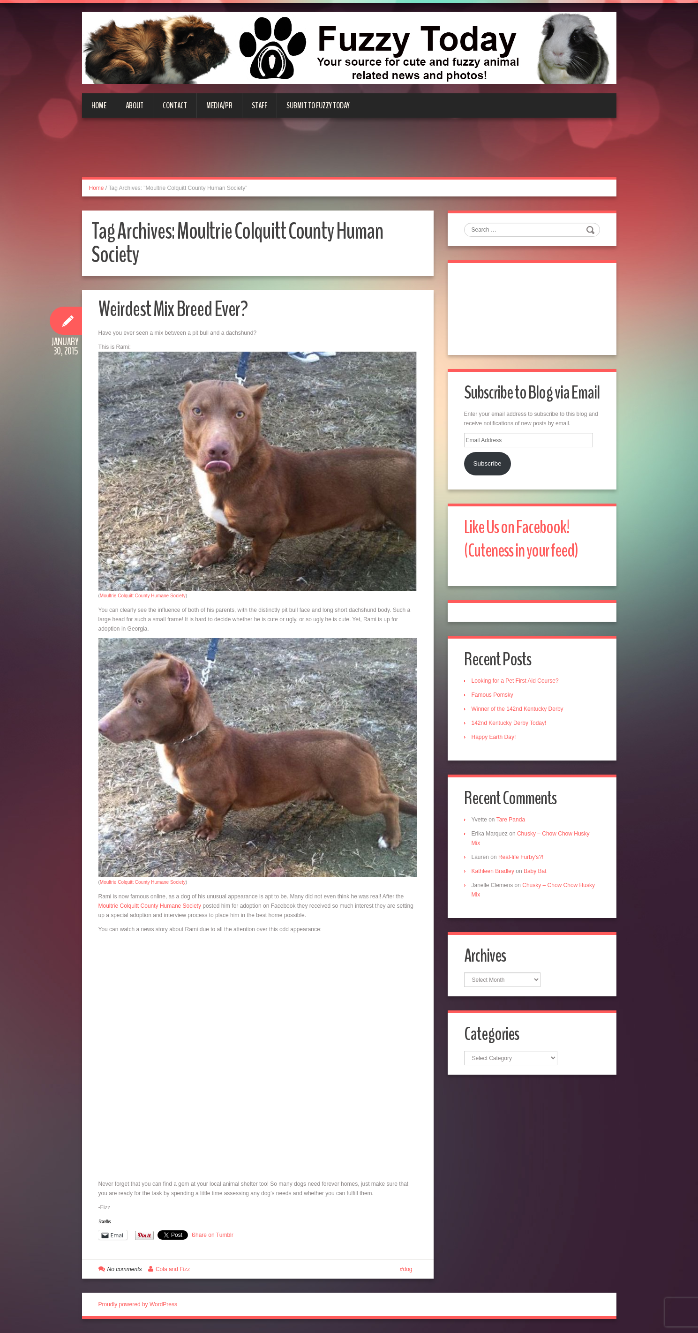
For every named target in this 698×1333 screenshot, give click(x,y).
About (134, 105)
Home (98, 105)
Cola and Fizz (173, 1269)
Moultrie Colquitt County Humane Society (143, 595)
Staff (259, 105)
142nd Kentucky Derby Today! (509, 723)
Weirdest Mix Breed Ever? (173, 309)
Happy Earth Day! (494, 737)
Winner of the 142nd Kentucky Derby (517, 709)
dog (407, 1269)
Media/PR (219, 105)
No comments (124, 1269)
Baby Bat (535, 871)
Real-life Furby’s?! (520, 857)
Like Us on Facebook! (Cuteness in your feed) (521, 539)
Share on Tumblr (212, 1235)
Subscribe (487, 463)
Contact (175, 105)
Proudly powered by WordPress (138, 1304)
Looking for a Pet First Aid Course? (515, 681)
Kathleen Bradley (493, 871)
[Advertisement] (349, 153)
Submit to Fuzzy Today (318, 105)
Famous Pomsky (492, 695)
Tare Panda (510, 819)
